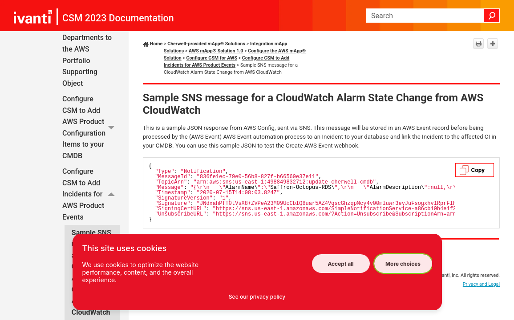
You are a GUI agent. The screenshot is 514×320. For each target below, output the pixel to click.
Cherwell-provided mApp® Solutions (206, 44)
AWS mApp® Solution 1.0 (216, 51)
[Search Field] (433, 15)
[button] (492, 15)
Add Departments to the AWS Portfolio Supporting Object (87, 55)
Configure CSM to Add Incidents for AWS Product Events (91, 194)
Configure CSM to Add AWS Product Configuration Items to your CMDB (91, 127)
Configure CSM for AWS (211, 58)
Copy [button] (478, 170)
